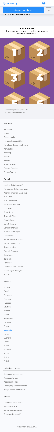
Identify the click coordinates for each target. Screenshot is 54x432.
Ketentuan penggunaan (13, 374)
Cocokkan (8, 208)
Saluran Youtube (11, 168)
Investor (7, 160)
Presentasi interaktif (12, 414)
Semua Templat (10, 172)
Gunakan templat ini (23, 21)
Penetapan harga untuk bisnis (16, 145)
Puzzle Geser (9, 220)
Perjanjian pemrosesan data (15, 386)
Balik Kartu (8, 255)
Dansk (6, 342)
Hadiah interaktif (10, 406)
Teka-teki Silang (10, 216)
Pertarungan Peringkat (13, 271)
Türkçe (6, 353)
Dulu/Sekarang (10, 224)
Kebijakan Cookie (11, 382)
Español (7, 291)
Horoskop (8, 263)
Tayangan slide (10, 247)
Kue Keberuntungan (12, 232)
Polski (6, 315)
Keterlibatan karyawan (13, 410)
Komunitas (8, 149)
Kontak (7, 157)
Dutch (6, 326)
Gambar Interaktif (11, 228)
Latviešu (7, 322)
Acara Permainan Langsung (15, 193)
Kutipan (7, 274)
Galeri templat (9, 137)
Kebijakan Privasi (11, 378)
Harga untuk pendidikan (13, 141)
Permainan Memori (12, 205)
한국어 (6, 357)
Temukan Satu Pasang (13, 239)
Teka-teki (8, 259)
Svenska (7, 338)
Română (7, 349)
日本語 (6, 361)
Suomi (6, 346)
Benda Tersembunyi (12, 243)
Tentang (7, 153)
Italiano (7, 311)
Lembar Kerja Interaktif (13, 185)
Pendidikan (8, 129)
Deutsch (7, 307)
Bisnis (6, 133)
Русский (7, 303)
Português (8, 295)
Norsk (6, 334)
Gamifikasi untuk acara (13, 403)
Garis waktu (8, 236)
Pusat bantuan (10, 164)
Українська (8, 318)
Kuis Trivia (8, 197)
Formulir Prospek (11, 251)
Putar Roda (8, 212)
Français (7, 299)
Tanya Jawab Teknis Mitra (14, 390)
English (7, 287)
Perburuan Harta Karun (13, 267)
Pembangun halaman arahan (16, 189)
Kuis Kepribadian (10, 201)
